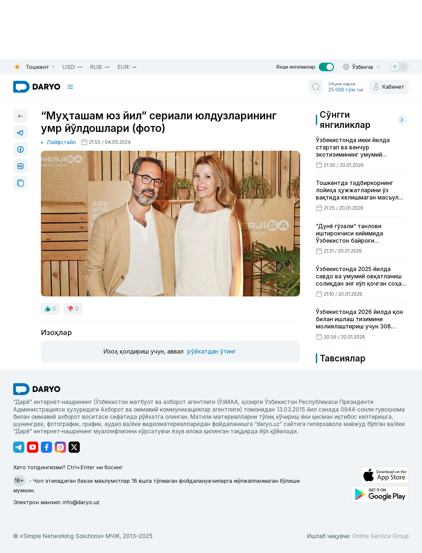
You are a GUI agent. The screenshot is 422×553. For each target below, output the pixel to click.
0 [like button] (50, 308)
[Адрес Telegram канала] (18, 447)
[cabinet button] (389, 86)
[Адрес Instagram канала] (60, 447)
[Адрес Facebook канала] (46, 447)
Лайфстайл (61, 142)
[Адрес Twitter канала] (74, 447)
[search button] (316, 86)
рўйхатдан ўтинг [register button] (211, 351)
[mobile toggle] (70, 86)
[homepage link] (36, 87)
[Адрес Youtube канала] (32, 447)
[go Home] (36, 389)
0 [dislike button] (73, 308)
